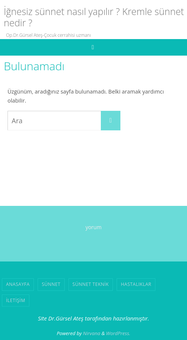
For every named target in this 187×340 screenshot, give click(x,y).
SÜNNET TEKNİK (91, 284)
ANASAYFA (18, 284)
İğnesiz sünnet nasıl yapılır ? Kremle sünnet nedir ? (94, 17)
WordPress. (118, 333)
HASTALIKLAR (136, 284)
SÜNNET (51, 284)
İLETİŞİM (15, 300)
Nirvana (91, 333)
